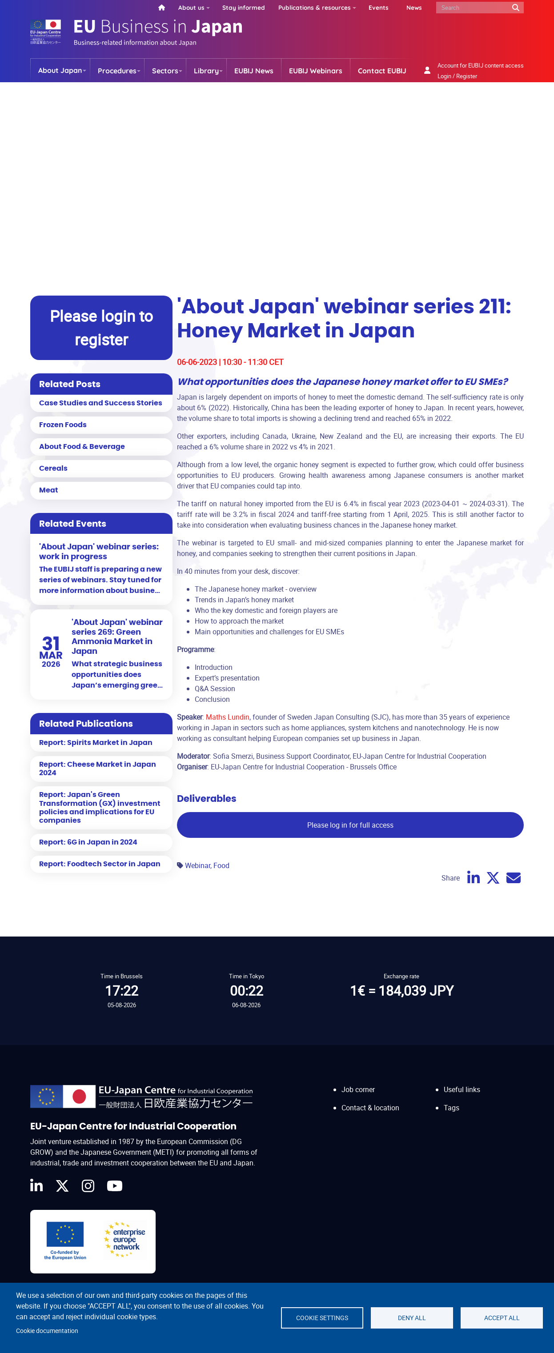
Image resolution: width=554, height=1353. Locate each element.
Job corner (358, 1089)
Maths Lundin (227, 717)
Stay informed (243, 7)
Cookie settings (322, 1318)
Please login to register (101, 327)
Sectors (165, 70)
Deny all (412, 1318)
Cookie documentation (47, 1331)
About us (191, 7)
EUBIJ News (253, 70)
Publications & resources (314, 7)
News (414, 7)
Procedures (117, 70)
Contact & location (370, 1108)
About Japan (60, 70)
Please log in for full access (350, 825)
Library (206, 70)
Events (379, 7)
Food (221, 865)
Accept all (502, 1318)
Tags (451, 1108)
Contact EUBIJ (382, 70)
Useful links (462, 1089)
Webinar (197, 865)
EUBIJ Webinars (315, 70)
